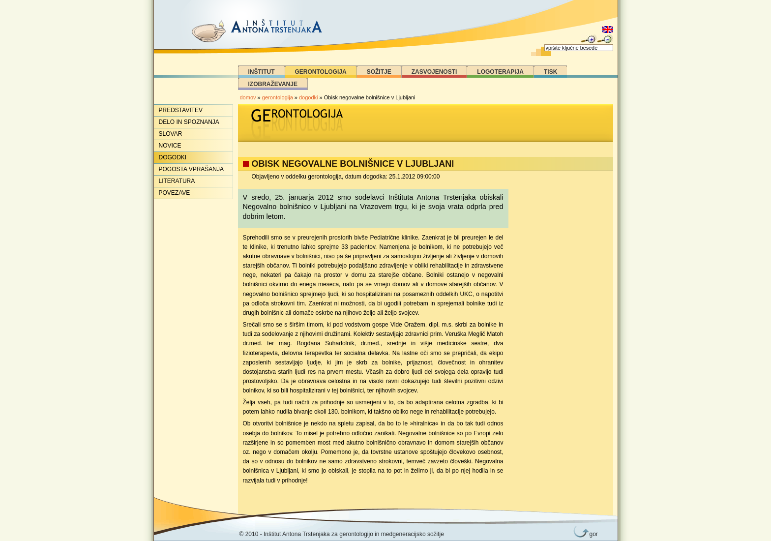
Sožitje (379, 71)
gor (592, 534)
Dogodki (173, 157)
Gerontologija (321, 71)
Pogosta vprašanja (191, 169)
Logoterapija (500, 71)
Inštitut (261, 71)
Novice (170, 145)
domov (248, 97)
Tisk (550, 71)
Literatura (177, 181)
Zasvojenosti (434, 71)
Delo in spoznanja (189, 122)
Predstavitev (181, 110)
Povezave (174, 192)
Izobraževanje (272, 84)
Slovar (170, 133)
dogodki (308, 97)
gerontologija (277, 97)
